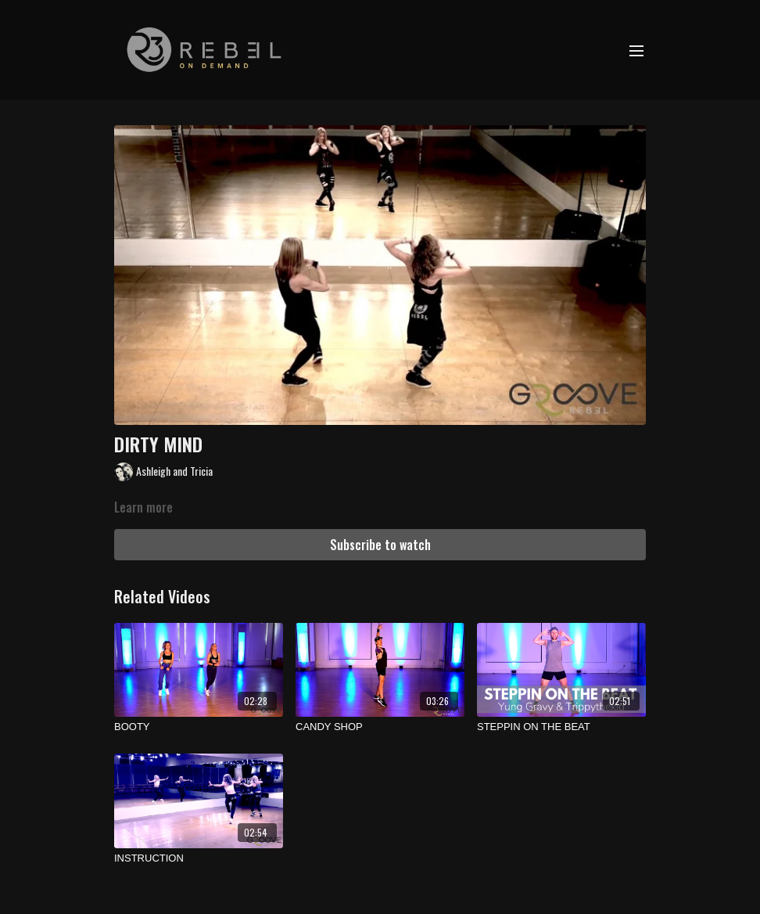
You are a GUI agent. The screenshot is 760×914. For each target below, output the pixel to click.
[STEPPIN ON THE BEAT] (561, 727)
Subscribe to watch (380, 544)
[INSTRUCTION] (198, 858)
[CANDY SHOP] (380, 727)
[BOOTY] (198, 727)
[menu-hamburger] (636, 50)
